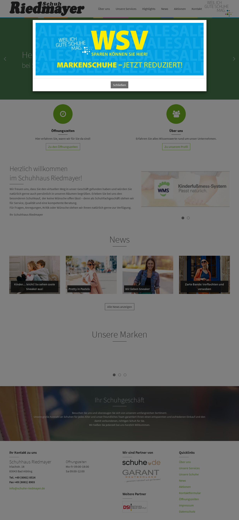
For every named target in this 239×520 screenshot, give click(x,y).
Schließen (119, 85)
